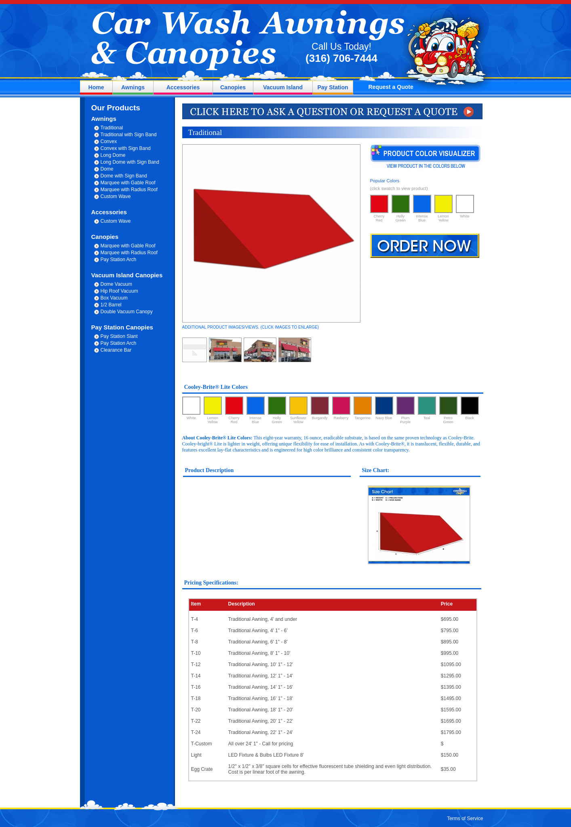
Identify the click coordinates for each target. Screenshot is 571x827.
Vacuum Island (283, 87)
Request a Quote (391, 87)
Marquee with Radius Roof (129, 189)
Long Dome (113, 155)
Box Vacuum (114, 298)
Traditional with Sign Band (129, 134)
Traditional (112, 128)
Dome (107, 169)
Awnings (133, 87)
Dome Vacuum (116, 284)
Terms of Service (465, 818)
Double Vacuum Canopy (127, 311)
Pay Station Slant (119, 336)
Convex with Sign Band (126, 148)
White (465, 206)
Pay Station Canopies (122, 327)
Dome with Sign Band (124, 176)
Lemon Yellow (443, 208)
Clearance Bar (116, 350)
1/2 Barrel (111, 305)
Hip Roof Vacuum (119, 291)
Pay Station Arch (119, 259)
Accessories (183, 87)
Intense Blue (422, 208)
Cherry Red (379, 208)
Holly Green (401, 208)
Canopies (233, 87)
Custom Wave (116, 196)
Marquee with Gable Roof (128, 183)
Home (96, 87)
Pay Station (332, 87)
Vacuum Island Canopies (127, 275)
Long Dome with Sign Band (130, 162)
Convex (109, 141)
